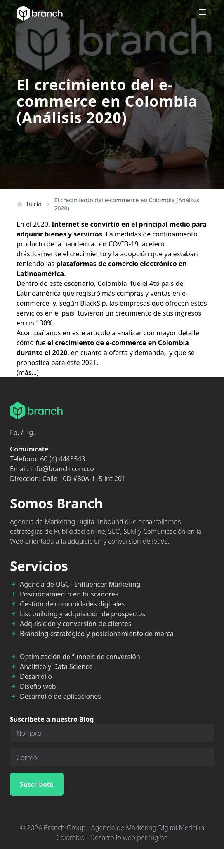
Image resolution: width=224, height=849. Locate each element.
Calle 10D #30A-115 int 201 (84, 478)
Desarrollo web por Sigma (129, 837)
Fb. (14, 432)
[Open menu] (202, 12)
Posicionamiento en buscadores (69, 594)
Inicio (29, 204)
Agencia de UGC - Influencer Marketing (80, 584)
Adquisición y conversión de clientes (75, 623)
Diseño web (38, 686)
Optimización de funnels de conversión (80, 656)
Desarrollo (36, 676)
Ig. (31, 432)
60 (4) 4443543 (62, 458)
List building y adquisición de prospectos (82, 613)
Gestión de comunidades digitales (72, 603)
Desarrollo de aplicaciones (60, 696)
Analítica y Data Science (56, 666)
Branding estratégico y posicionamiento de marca (97, 633)
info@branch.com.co (62, 468)
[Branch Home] (40, 13)
